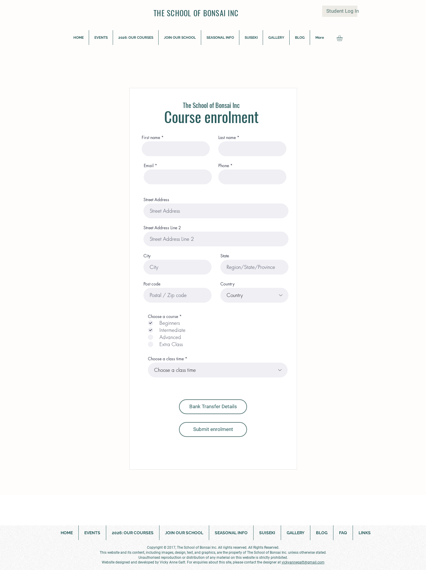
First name (151, 137)
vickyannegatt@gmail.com (303, 562)
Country (227, 284)
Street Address (156, 200)
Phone (223, 166)
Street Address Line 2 (162, 228)
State (224, 256)
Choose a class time (166, 359)
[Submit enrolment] (213, 429)
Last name (227, 137)
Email (149, 166)
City (147, 256)
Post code (151, 284)
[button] (276, 37)
